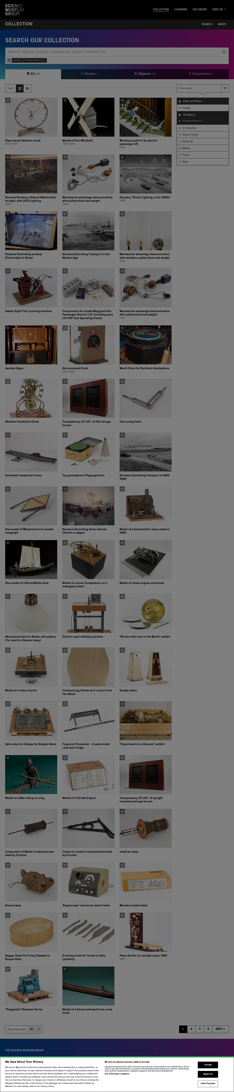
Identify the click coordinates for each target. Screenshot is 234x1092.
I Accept (208, 1070)
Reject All (208, 1080)
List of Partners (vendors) (117, 1079)
